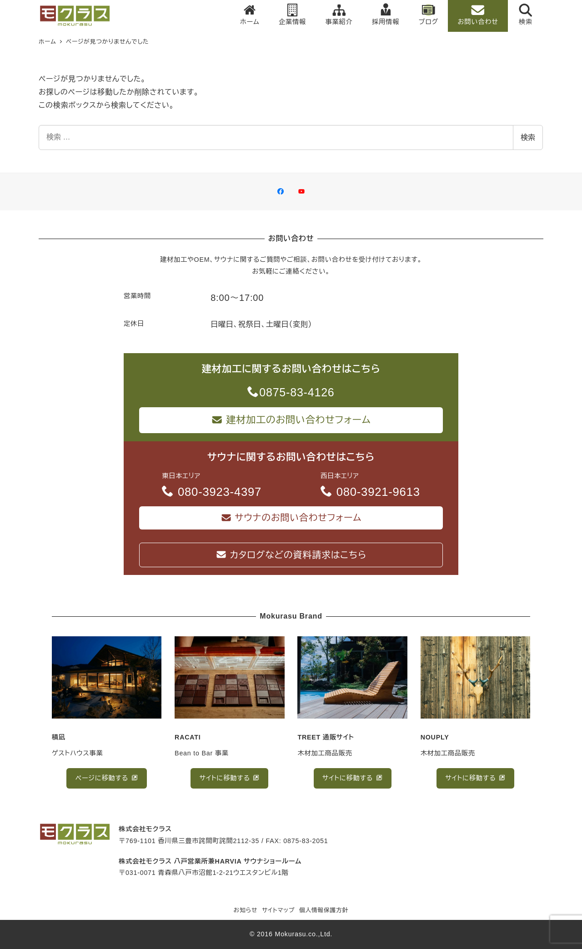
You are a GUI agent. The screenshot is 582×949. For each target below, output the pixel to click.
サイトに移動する (226, 778)
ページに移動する (102, 778)
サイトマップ (278, 910)
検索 (528, 137)
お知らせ (246, 910)
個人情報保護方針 (324, 910)
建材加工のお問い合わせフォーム (291, 420)
